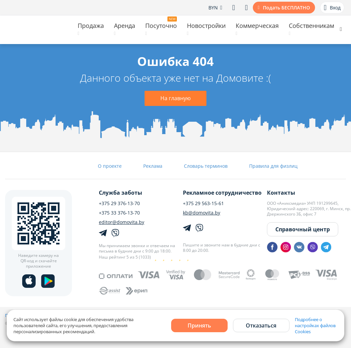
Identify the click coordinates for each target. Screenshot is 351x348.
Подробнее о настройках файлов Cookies (315, 325)
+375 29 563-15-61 (203, 203)
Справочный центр (302, 229)
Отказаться (261, 325)
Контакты (281, 192)
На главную (175, 98)
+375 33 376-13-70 (119, 213)
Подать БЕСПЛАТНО (286, 7)
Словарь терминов (206, 166)
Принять (199, 325)
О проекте (110, 166)
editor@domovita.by (121, 222)
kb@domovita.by (201, 213)
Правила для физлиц (273, 166)
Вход (332, 7)
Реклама (152, 166)
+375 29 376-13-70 (119, 203)
